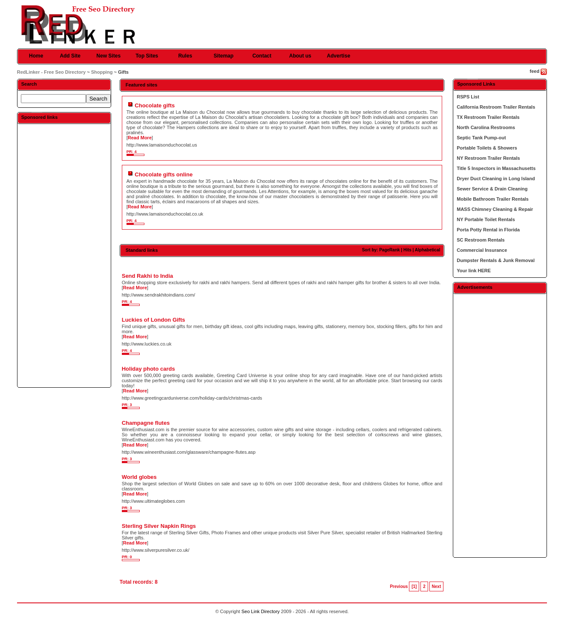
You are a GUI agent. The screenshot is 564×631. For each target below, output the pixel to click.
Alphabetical (427, 250)
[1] (414, 586)
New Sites (108, 56)
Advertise (338, 56)
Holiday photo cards (148, 369)
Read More (140, 137)
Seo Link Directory (261, 611)
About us (300, 56)
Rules (185, 56)
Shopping (102, 72)
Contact (261, 56)
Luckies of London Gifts (153, 320)
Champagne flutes (146, 423)
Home (36, 56)
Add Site (70, 56)
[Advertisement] (64, 255)
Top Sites (146, 56)
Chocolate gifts (155, 105)
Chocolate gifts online (164, 174)
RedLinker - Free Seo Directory (51, 72)
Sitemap (223, 56)
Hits (407, 250)
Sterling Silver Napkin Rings (159, 526)
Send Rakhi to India (147, 276)
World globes (139, 477)
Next (436, 586)
